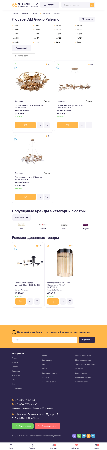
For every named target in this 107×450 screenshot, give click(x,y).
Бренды (15, 362)
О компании (17, 388)
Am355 (79, 30)
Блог (14, 384)
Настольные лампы (49, 373)
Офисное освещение (83, 360)
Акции (14, 358)
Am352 (58, 30)
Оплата (15, 367)
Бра (43, 364)
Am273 (79, 26)
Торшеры (45, 377)
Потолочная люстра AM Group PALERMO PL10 (29, 106)
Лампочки (79, 369)
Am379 (79, 34)
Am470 (37, 38)
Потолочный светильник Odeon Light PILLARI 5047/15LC (58, 285)
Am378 (58, 34)
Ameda (15, 42)
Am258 (58, 26)
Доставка (16, 371)
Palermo (47, 101)
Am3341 (37, 30)
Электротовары (81, 373)
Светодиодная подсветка (85, 364)
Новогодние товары (83, 377)
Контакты (16, 375)
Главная (15, 13)
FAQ (13, 380)
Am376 (15, 34)
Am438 (16, 38)
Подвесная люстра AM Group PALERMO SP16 (28, 178)
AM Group (46, 13)
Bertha (36, 42)
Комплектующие (81, 382)
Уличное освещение (83, 356)
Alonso (37, 26)
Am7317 (79, 38)
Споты (44, 369)
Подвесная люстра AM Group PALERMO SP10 (70, 106)
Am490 (58, 38)
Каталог (25, 13)
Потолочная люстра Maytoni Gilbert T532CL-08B (27, 284)
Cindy (79, 42)
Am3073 (16, 30)
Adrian (15, 26)
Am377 (36, 34)
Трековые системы (49, 382)
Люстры (35, 13)
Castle (58, 42)
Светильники (47, 360)
